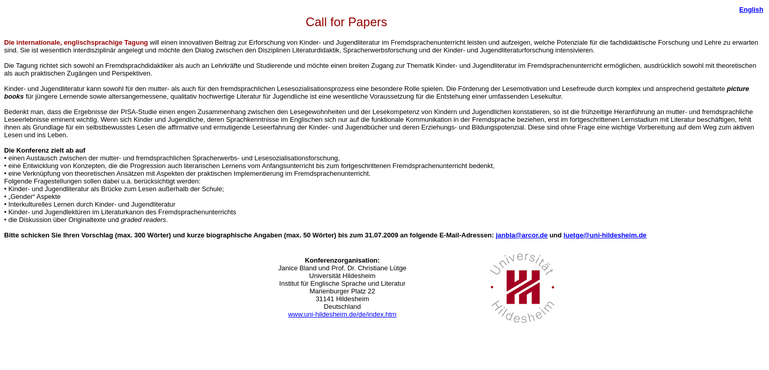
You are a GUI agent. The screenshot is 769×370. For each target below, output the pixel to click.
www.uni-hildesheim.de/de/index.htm (342, 314)
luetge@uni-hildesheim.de (605, 235)
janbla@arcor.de (522, 235)
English (751, 9)
